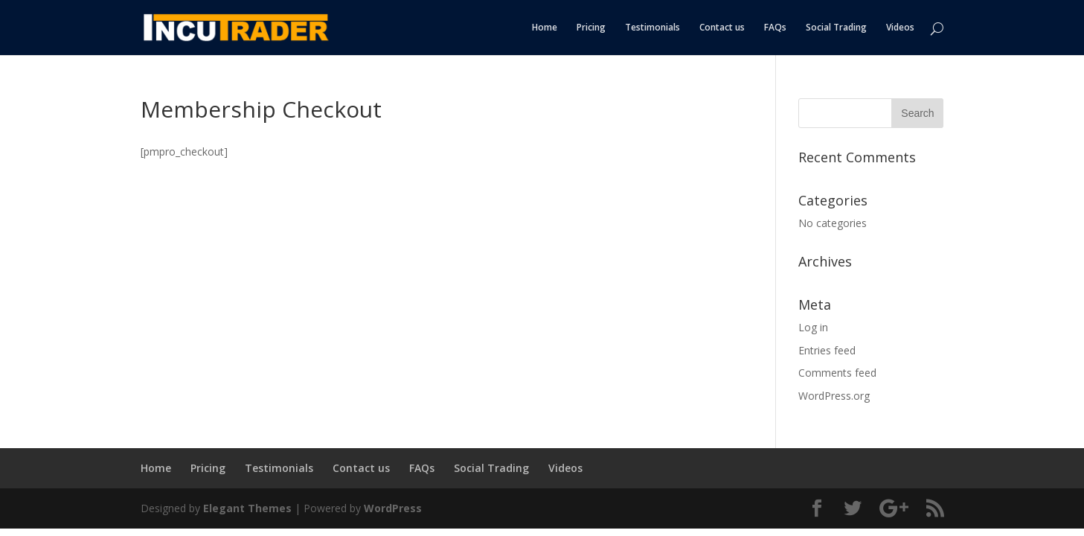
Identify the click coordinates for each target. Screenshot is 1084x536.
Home (544, 28)
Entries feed (827, 350)
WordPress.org (834, 396)
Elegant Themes (247, 508)
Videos (900, 28)
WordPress (393, 508)
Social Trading (836, 28)
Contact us (722, 28)
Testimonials (652, 28)
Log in (813, 327)
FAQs (775, 28)
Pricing (591, 28)
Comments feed (837, 373)
